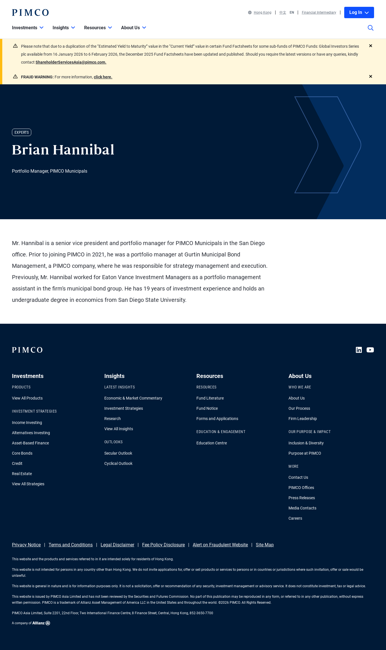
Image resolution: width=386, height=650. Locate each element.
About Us (297, 398)
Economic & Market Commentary (133, 398)
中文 (282, 12)
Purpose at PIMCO (305, 453)
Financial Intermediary (319, 12)
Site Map (265, 544)
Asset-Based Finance (30, 443)
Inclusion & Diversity (306, 443)
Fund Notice (207, 408)
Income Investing (27, 422)
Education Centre (211, 443)
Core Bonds (22, 453)
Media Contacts (302, 508)
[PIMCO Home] (30, 12)
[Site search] (370, 32)
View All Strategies (28, 484)
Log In (359, 12)
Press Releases (302, 498)
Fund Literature (210, 398)
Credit (17, 463)
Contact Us (298, 477)
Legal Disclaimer (117, 544)
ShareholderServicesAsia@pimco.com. (71, 62)
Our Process (299, 408)
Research (112, 418)
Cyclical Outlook (118, 463)
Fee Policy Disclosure (163, 544)
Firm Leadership (303, 418)
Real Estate (22, 473)
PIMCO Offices (301, 487)
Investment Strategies (123, 408)
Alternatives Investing (31, 432)
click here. (103, 77)
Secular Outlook (118, 453)
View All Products (27, 398)
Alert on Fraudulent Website (220, 544)
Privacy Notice (26, 544)
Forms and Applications (217, 418)
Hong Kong (259, 12)
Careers (295, 518)
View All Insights (118, 429)
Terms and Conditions (71, 544)
